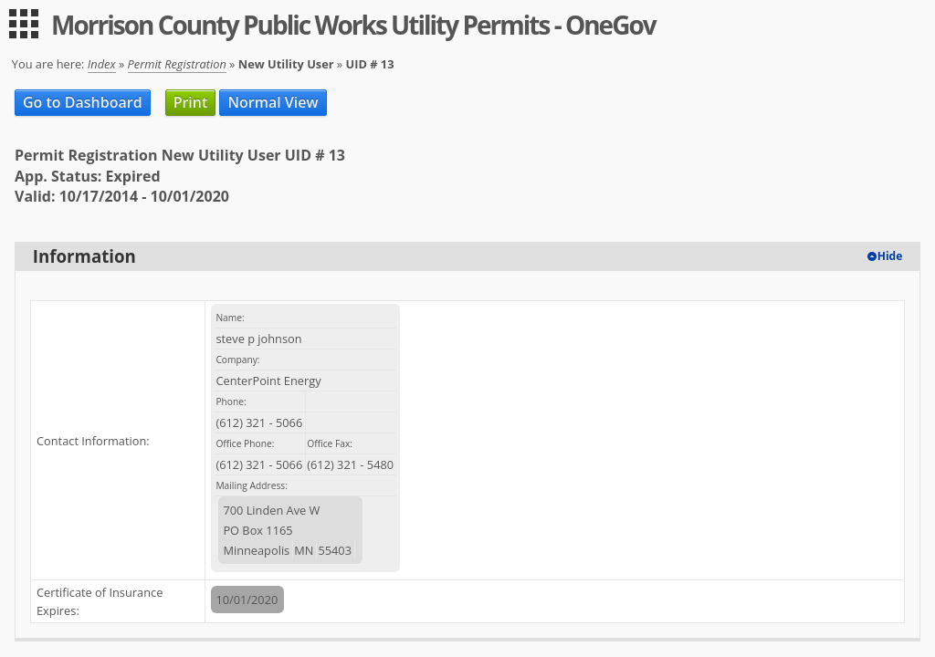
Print (190, 102)
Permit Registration (177, 64)
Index (102, 64)
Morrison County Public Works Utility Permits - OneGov (353, 24)
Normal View (272, 102)
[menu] (23, 23)
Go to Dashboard (82, 102)
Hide (890, 256)
